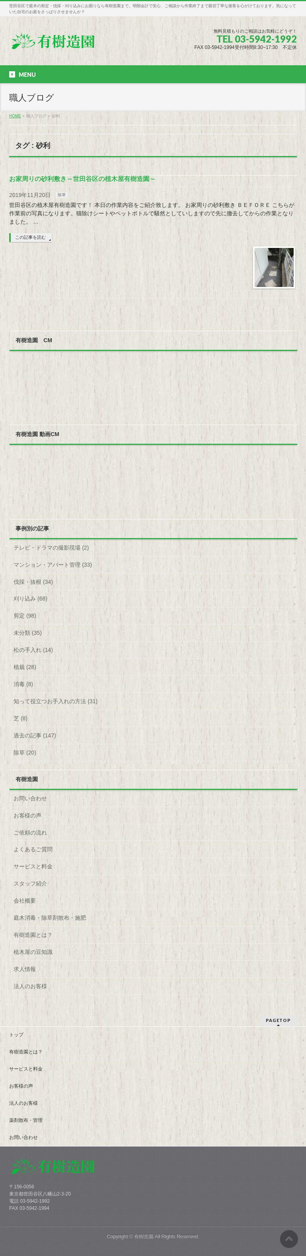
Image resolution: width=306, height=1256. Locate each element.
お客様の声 (27, 815)
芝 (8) (20, 718)
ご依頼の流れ (30, 832)
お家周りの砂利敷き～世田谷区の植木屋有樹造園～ (82, 179)
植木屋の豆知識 (33, 952)
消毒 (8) (23, 684)
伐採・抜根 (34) (33, 582)
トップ (16, 1035)
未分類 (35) (28, 633)
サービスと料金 (33, 866)
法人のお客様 (30, 986)
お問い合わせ (30, 798)
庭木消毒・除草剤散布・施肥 (50, 918)
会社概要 (25, 900)
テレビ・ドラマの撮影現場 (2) (51, 547)
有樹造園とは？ (33, 935)
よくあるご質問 (33, 849)
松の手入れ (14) (33, 650)
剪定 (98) (25, 615)
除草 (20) (25, 752)
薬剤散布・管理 (26, 1120)
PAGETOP (278, 1020)
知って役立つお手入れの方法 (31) (56, 701)
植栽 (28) (25, 667)
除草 (62, 195)
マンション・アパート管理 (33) (53, 565)
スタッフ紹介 (30, 883)
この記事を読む (30, 237)
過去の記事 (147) (35, 735)
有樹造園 (143, 1236)
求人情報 (25, 969)
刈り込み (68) (30, 598)
